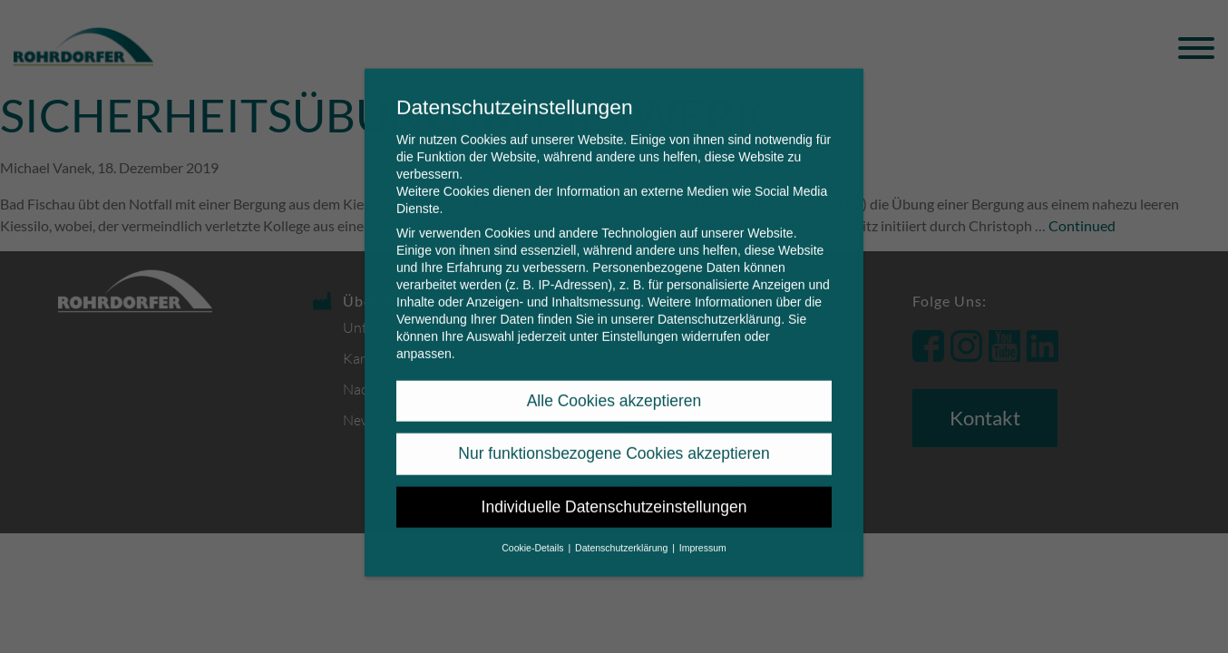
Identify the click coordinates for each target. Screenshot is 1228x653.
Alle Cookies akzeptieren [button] (614, 387)
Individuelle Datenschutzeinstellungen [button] (614, 493)
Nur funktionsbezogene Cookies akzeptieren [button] (613, 440)
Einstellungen (639, 323)
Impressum (702, 534)
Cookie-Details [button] (534, 534)
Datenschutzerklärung (719, 305)
